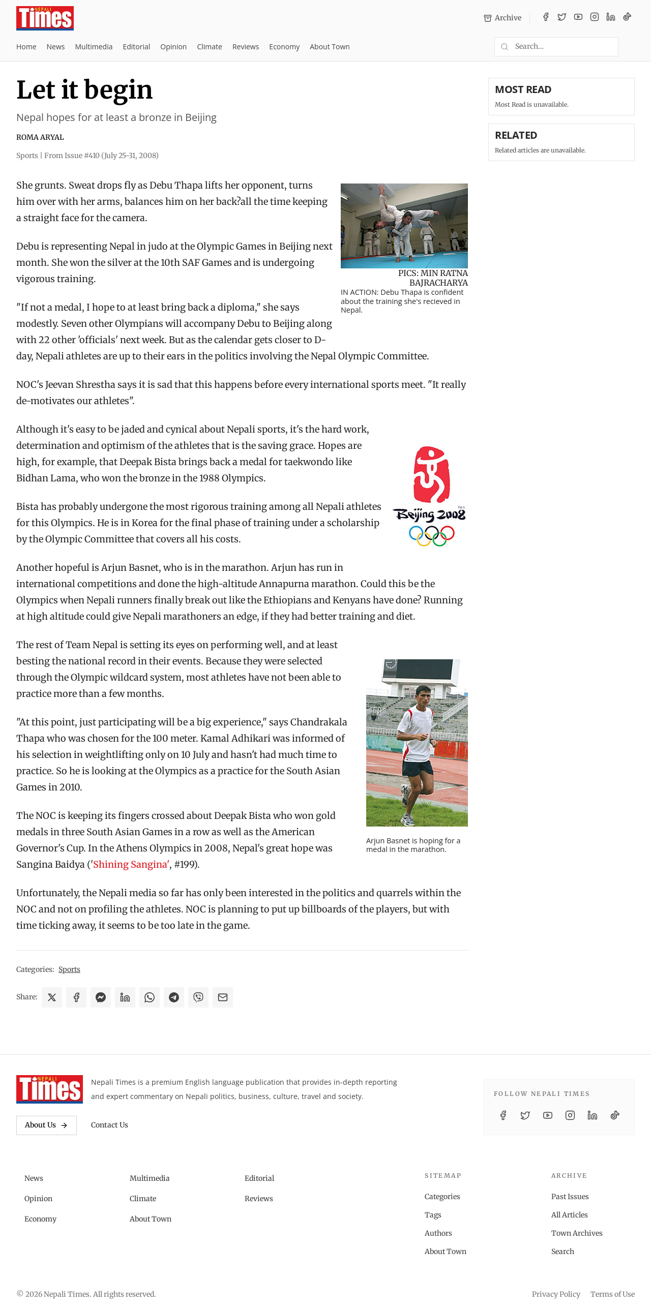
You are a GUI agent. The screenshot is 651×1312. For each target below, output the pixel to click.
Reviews (245, 46)
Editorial (136, 46)
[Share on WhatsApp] (149, 997)
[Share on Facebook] (76, 997)
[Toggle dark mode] (631, 47)
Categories (442, 1196)
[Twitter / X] (562, 18)
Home (26, 46)
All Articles (569, 1214)
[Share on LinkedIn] (125, 997)
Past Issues (570, 1196)
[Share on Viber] (198, 997)
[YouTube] (578, 18)
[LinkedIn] (610, 18)
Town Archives (577, 1233)
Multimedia (94, 46)
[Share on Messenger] (101, 997)
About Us (46, 1125)
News (56, 46)
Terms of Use (612, 1294)
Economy (284, 46)
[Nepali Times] (49, 1089)
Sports (69, 969)
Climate (209, 46)
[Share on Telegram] (174, 997)
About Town (330, 46)
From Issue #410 (101, 155)
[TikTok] (627, 18)
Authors (438, 1233)
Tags (433, 1214)
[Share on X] (52, 997)
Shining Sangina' (131, 864)
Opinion (173, 46)
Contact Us (109, 1125)
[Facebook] (545, 18)
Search (562, 1251)
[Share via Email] (223, 997)
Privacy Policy (556, 1294)
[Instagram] (594, 18)
